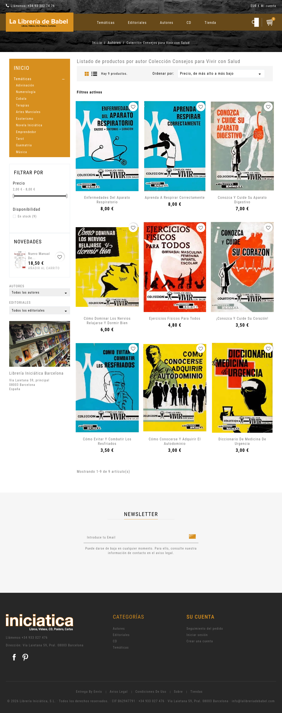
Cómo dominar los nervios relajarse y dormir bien (107, 320)
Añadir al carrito (36, 268)
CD (188, 22)
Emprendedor (26, 132)
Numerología (26, 92)
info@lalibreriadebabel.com (253, 701)
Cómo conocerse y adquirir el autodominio (175, 441)
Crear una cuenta (199, 641)
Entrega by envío (89, 691)
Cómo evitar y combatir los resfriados (107, 441)
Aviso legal (119, 691)
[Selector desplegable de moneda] (256, 6)
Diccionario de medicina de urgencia (242, 441)
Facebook (14, 657)
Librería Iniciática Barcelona (36, 373)
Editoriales (137, 22)
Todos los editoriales (40, 311)
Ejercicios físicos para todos (174, 318)
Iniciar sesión (197, 635)
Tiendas (196, 691)
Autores (166, 22)
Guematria (24, 145)
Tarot (20, 138)
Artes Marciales (28, 112)
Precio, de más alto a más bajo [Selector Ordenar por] (221, 74)
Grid (86, 73)
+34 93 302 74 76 (41, 6)
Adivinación (25, 85)
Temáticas (106, 22)
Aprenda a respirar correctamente (175, 197)
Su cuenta (200, 617)
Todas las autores (40, 293)
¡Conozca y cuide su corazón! (242, 318)
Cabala (21, 98)
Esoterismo (25, 118)
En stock (27, 216)
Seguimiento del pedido (204, 628)
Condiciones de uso (150, 691)
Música (21, 152)
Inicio (22, 68)
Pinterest (25, 657)
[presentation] (121, 567)
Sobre (178, 691)
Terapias (22, 105)
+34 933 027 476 (35, 637)
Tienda (210, 22)
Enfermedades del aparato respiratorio (107, 199)
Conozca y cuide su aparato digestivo (242, 199)
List (94, 73)
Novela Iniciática (29, 125)
